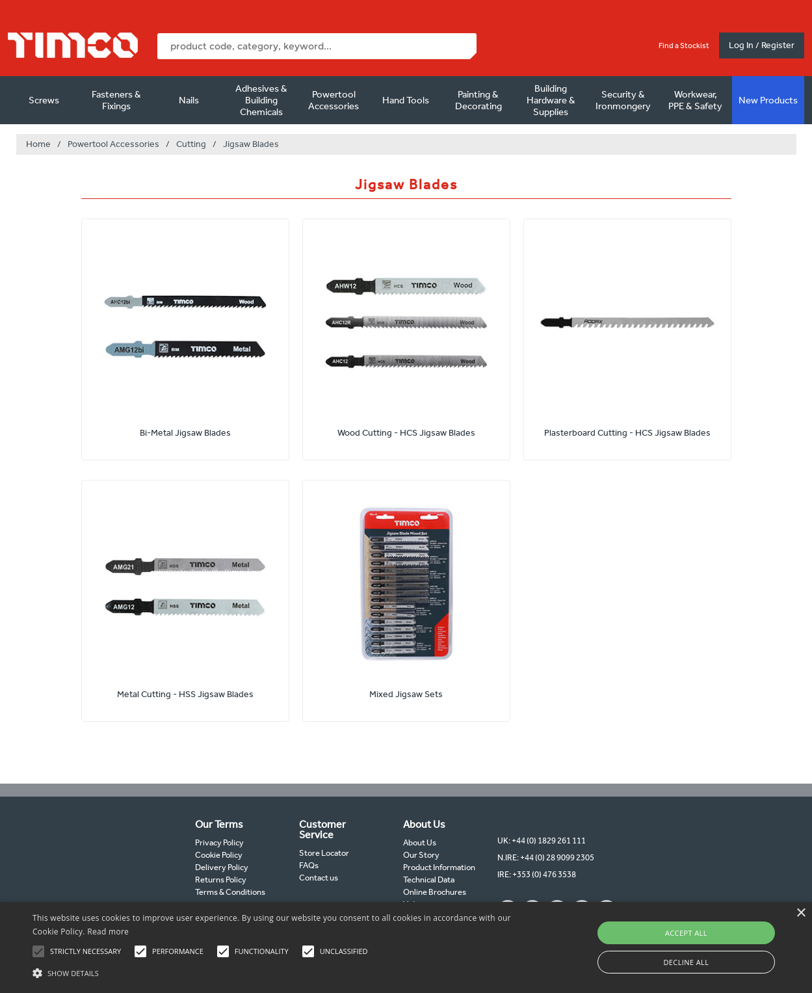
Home (38, 144)
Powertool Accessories (333, 100)
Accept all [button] (686, 933)
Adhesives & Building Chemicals (261, 100)
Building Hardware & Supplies (551, 100)
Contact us (318, 877)
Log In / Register (761, 45)
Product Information (439, 867)
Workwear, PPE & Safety (695, 100)
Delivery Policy (221, 867)
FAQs (309, 865)
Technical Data (428, 879)
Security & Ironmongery (623, 100)
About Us (419, 842)
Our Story (421, 855)
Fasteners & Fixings (116, 100)
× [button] (800, 913)
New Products (768, 100)
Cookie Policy (218, 855)
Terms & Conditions (230, 892)
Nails (189, 100)
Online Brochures (434, 892)
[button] (275, 971)
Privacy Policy (219, 842)
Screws (44, 100)
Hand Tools (405, 100)
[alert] (406, 947)
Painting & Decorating (478, 100)
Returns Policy (220, 879)
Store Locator (324, 853)
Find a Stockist (684, 45)
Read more (108, 931)
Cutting (191, 144)
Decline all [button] (686, 962)
